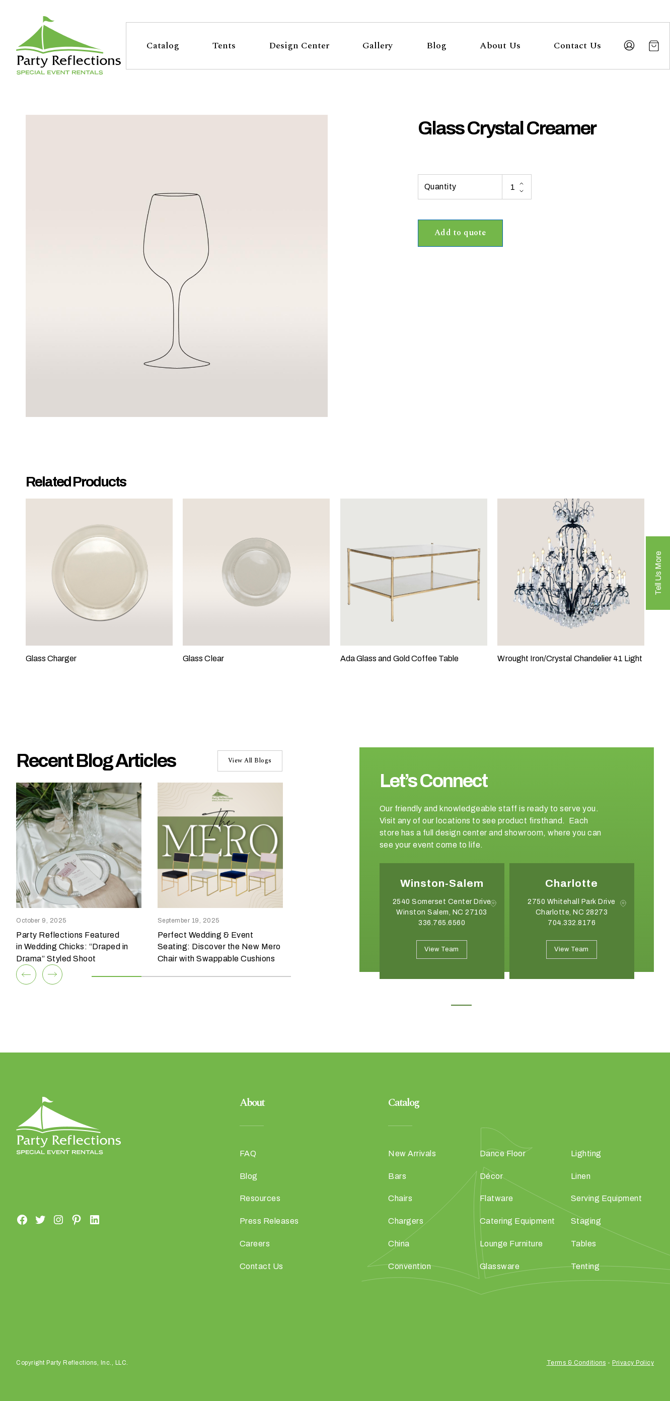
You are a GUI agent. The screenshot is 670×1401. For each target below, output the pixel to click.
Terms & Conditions (576, 1362)
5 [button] (552, 1005)
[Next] (52, 974)
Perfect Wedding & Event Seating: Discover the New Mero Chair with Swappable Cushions (219, 947)
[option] (442, 928)
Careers (255, 1243)
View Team (441, 949)
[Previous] (26, 974)
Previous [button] (387, 994)
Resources (260, 1198)
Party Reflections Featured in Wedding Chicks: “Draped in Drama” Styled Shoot (72, 947)
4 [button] (529, 1005)
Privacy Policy (633, 1362)
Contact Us (577, 45)
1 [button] (461, 1005)
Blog (436, 45)
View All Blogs (250, 760)
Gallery (377, 45)
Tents (224, 45)
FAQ (248, 1153)
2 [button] (484, 1005)
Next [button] (415, 994)
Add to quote (460, 233)
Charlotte (571, 883)
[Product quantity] (516, 186)
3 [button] (506, 1005)
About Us (500, 45)
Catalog (162, 45)
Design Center (299, 45)
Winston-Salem (442, 883)
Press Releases (269, 1221)
